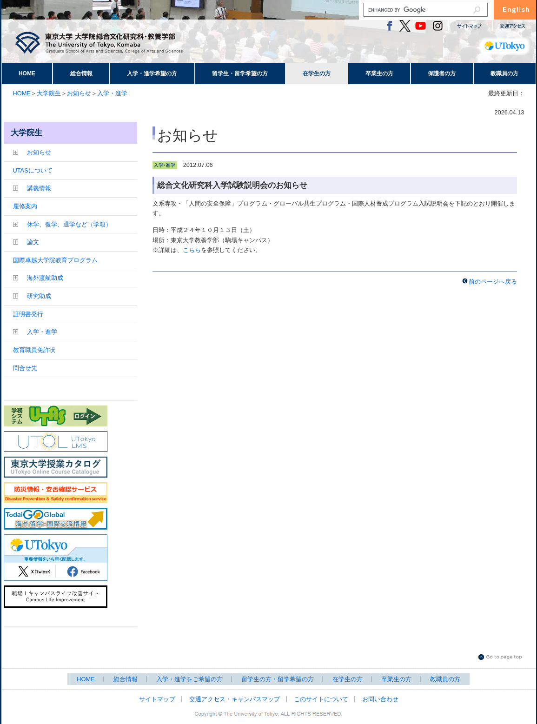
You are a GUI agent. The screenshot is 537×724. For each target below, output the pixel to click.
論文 (33, 242)
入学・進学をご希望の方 (189, 679)
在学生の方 (317, 73)
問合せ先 (25, 368)
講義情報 (39, 188)
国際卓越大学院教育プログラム (55, 260)
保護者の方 (442, 73)
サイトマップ (157, 699)
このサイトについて (321, 699)
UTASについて (33, 170)
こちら (192, 249)
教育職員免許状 (34, 349)
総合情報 (81, 73)
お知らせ (79, 93)
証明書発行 (28, 314)
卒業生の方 (379, 73)
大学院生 (49, 93)
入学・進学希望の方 (152, 73)
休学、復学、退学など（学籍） (69, 224)
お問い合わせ (380, 699)
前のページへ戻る (493, 281)
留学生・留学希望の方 (240, 73)
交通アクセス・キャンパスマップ (234, 699)
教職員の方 (504, 73)
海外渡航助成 (45, 277)
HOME (27, 73)
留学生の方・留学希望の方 (277, 679)
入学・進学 (112, 93)
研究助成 (39, 295)
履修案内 (25, 206)
